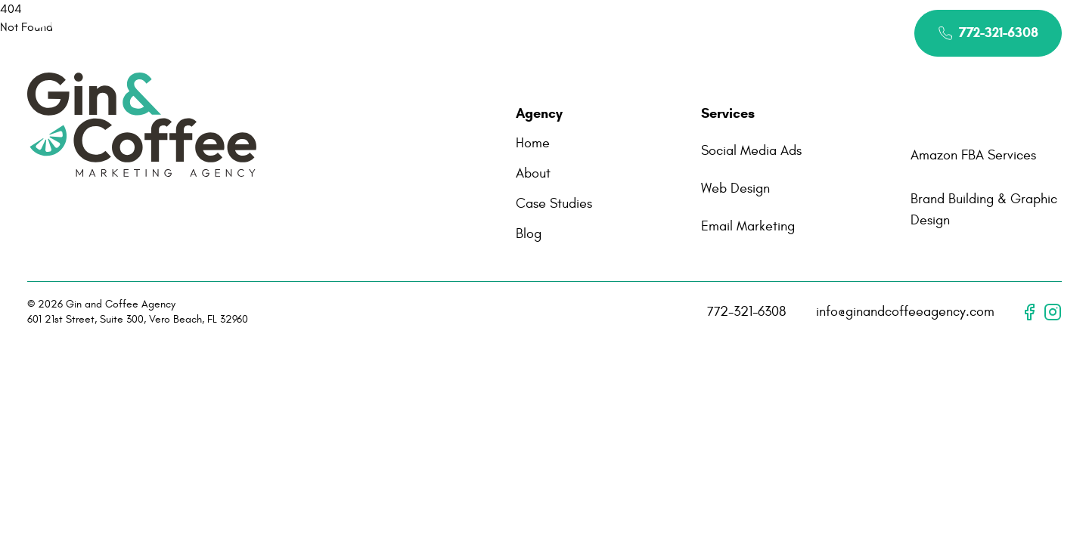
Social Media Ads (751, 151)
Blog (528, 234)
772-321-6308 (746, 312)
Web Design (735, 188)
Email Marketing (748, 226)
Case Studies (626, 33)
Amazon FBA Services (973, 155)
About (428, 33)
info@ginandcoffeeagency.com (905, 312)
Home (357, 33)
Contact (724, 33)
